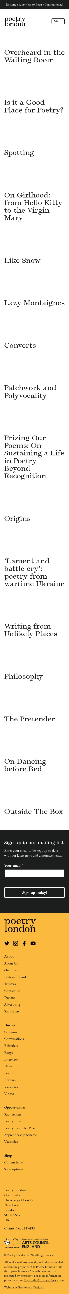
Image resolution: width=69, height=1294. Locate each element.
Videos (9, 1094)
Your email (13, 865)
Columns (10, 1032)
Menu (58, 21)
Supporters (11, 1011)
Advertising (12, 1004)
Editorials (11, 1045)
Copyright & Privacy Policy (41, 1280)
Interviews (11, 1059)
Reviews (9, 1080)
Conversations (14, 1039)
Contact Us (12, 991)
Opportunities (14, 1107)
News (8, 1066)
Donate (9, 997)
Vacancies (11, 1087)
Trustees (10, 984)
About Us (11, 963)
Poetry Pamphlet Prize (20, 1128)
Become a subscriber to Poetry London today (34, 4)
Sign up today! (34, 892)
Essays (8, 1052)
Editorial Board (15, 977)
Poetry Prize (13, 1121)
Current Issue (13, 1162)
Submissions (12, 1114)
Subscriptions (13, 1169)
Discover (10, 1025)
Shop (8, 1155)
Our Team (11, 970)
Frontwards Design (30, 1287)
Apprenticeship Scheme (20, 1135)
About (9, 956)
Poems (8, 1073)
